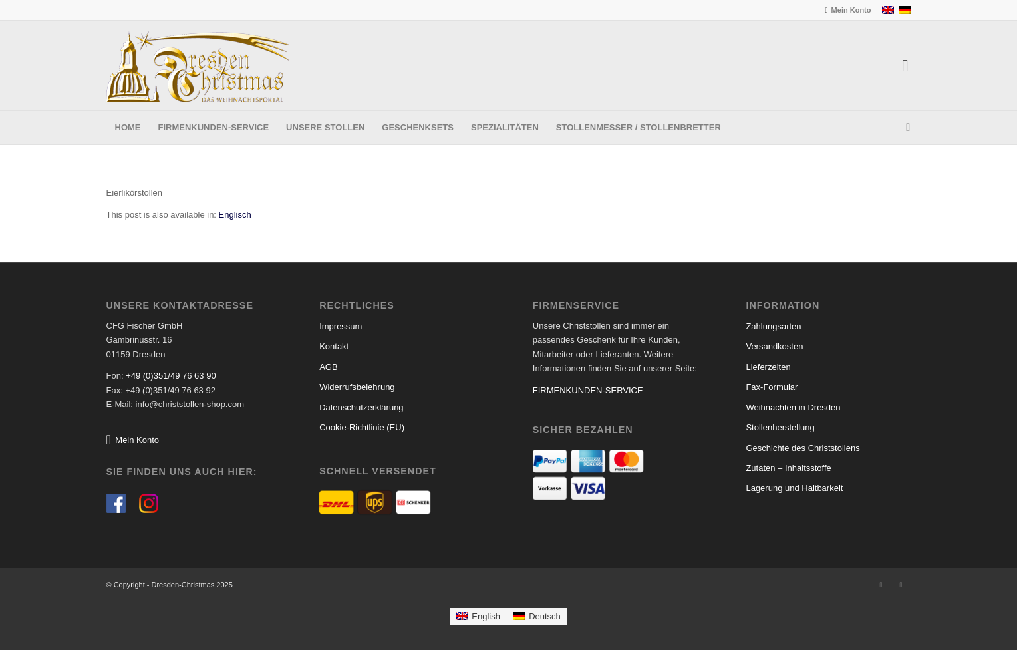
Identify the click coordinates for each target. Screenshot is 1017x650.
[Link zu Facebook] (881, 585)
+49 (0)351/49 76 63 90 (171, 376)
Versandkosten (774, 346)
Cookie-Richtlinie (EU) (361, 427)
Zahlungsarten (773, 326)
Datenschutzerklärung (361, 407)
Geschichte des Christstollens (802, 448)
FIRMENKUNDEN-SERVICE (588, 390)
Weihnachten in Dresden (793, 407)
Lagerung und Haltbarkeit (794, 488)
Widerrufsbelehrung (356, 387)
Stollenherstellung (780, 427)
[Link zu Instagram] (901, 585)
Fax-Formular (772, 387)
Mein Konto (851, 10)
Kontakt (334, 346)
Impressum (340, 326)
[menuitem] (846, 10)
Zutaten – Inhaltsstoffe (788, 468)
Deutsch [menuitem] (545, 616)
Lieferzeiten (768, 367)
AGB (328, 367)
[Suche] (903, 127)
